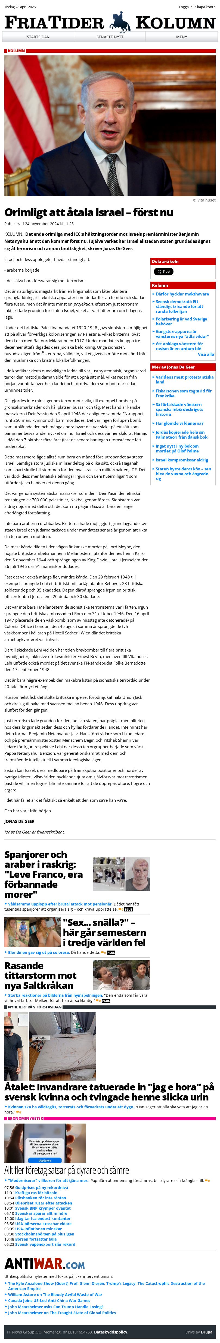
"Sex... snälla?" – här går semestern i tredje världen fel (104, 932)
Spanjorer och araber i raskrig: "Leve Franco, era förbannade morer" (43, 874)
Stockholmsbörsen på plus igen (44, 1234)
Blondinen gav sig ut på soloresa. (39, 952)
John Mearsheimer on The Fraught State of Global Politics (62, 1312)
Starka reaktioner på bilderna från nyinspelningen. (55, 995)
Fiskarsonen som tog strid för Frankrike (184, 393)
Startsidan (38, 36)
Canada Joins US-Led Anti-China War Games (49, 1300)
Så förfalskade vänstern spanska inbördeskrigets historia (179, 409)
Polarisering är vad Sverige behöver (181, 321)
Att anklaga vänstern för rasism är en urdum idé (179, 346)
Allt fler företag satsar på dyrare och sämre (66, 1169)
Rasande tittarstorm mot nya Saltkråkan (40, 975)
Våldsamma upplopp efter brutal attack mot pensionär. (60, 904)
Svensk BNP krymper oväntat (43, 1208)
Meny (181, 36)
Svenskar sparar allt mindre (41, 1213)
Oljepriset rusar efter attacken (43, 1203)
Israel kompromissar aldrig (182, 460)
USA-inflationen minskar (38, 1228)
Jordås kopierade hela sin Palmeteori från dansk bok (181, 434)
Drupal (207, 1332)
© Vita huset (204, 200)
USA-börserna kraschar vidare (43, 1223)
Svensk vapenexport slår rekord (45, 1244)
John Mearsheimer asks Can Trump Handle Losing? (56, 1306)
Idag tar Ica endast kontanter (42, 1218)
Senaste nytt (110, 36)
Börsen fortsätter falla (36, 1239)
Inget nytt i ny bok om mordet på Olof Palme (177, 448)
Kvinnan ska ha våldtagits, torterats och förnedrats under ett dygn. (71, 1106)
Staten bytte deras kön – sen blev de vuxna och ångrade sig (183, 473)
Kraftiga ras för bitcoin (36, 1192)
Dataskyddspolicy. (111, 1332)
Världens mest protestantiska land (184, 379)
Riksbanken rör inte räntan (40, 1197)
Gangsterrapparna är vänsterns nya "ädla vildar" (182, 334)
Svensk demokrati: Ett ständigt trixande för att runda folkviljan (179, 306)
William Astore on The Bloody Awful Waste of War (55, 1294)
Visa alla (206, 354)
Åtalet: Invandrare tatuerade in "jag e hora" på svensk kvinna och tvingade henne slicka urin (109, 1091)
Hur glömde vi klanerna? (179, 423)
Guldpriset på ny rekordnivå (41, 1187)
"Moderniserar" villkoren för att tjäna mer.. (48, 1180)
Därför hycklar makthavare (182, 294)
